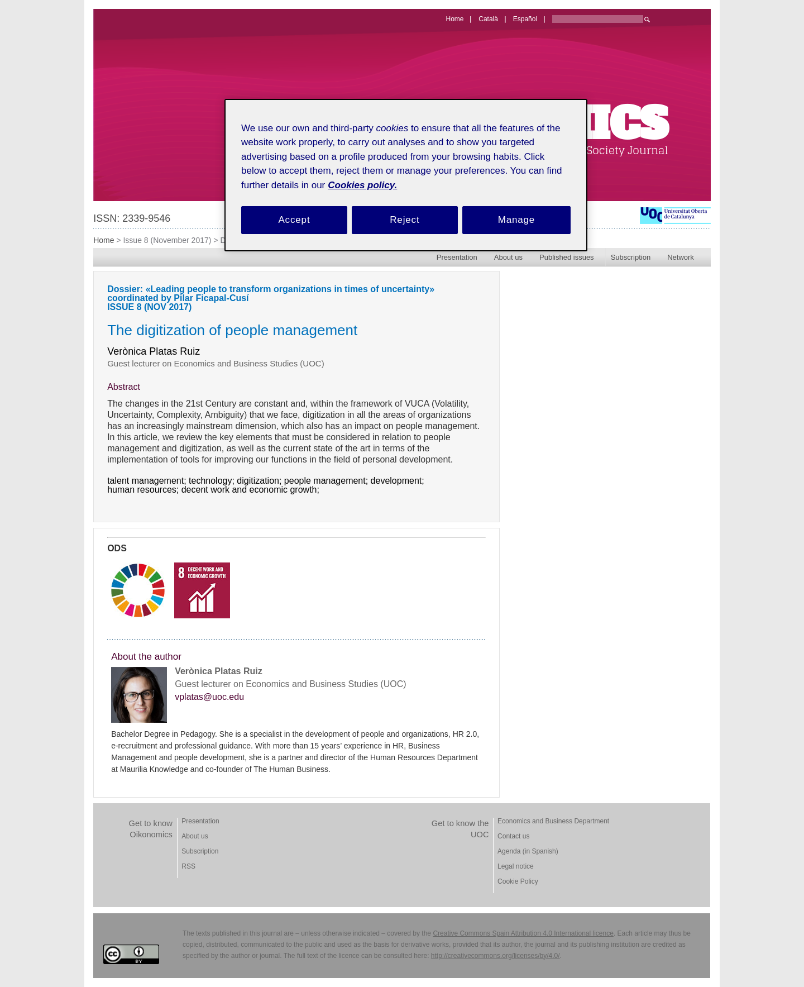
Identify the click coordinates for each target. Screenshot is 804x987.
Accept (294, 219)
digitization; (260, 480)
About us (508, 257)
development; (399, 480)
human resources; (144, 489)
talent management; (148, 480)
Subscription (631, 257)
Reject (404, 219)
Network (680, 257)
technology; (213, 480)
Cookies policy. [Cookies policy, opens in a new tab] (362, 185)
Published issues (566, 257)
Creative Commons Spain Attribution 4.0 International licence (523, 933)
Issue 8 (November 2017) (167, 240)
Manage (516, 219)
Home (103, 240)
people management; (327, 480)
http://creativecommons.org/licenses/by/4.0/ (495, 956)
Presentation (457, 257)
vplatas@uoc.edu (209, 697)
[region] (405, 175)
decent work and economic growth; (251, 489)
